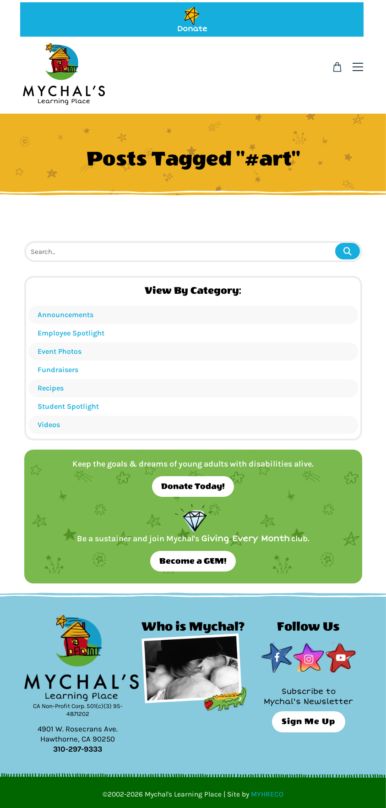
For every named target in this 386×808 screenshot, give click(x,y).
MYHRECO (267, 794)
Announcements (65, 314)
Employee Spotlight (71, 333)
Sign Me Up (308, 721)
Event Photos (60, 351)
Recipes (51, 388)
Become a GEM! (193, 561)
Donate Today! (193, 486)
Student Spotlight (68, 406)
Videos (49, 424)
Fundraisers (58, 369)
